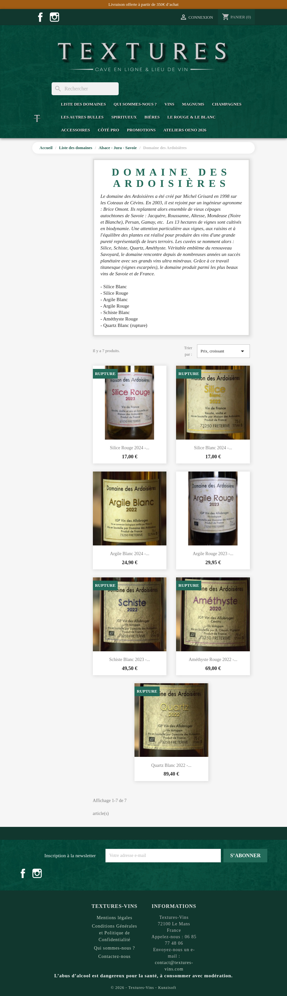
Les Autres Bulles (82, 117)
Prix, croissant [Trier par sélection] (223, 351)
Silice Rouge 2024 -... (129, 447)
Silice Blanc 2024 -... (213, 447)
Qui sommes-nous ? (135, 104)
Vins (169, 104)
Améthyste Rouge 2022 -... (213, 659)
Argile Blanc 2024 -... (129, 553)
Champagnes (226, 104)
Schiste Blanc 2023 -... (129, 659)
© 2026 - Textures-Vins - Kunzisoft (143, 987)
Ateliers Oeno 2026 (184, 130)
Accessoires (75, 130)
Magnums (193, 104)
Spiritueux (124, 117)
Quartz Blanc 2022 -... (171, 765)
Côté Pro (108, 130)
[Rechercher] (85, 88)
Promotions (141, 130)
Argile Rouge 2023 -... (213, 553)
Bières (152, 117)
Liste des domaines (83, 104)
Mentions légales (115, 917)
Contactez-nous (114, 956)
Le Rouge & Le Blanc (191, 117)
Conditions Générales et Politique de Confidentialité (114, 933)
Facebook (40, 17)
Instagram (54, 17)
